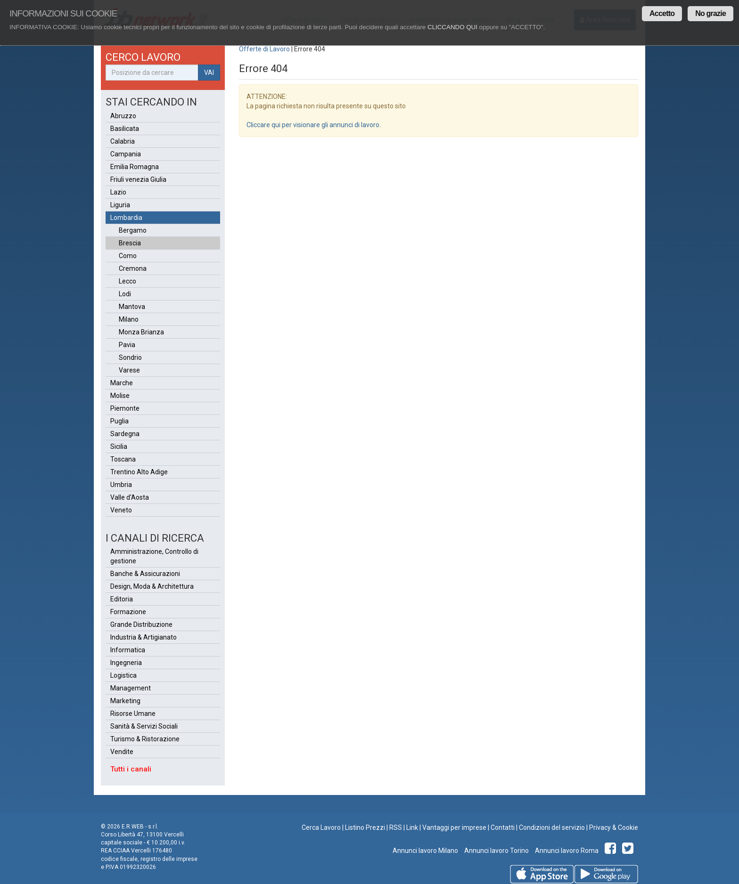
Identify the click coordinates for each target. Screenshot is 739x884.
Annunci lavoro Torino (496, 850)
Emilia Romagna (134, 166)
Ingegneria (126, 662)
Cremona (133, 268)
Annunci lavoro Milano (425, 850)
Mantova (132, 306)
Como (128, 256)
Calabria (122, 141)
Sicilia (118, 446)
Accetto (661, 13)
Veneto (121, 510)
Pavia (127, 345)
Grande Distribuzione (141, 624)
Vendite (121, 751)
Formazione (128, 612)
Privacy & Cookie (613, 827)
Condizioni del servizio (552, 827)
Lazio (118, 192)
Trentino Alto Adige (139, 472)
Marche (121, 383)
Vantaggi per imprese (454, 827)
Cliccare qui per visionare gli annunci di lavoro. (313, 125)
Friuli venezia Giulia (138, 179)
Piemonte (125, 408)
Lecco (127, 281)
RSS (395, 827)
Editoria (121, 599)
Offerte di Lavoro (264, 49)
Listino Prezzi (365, 827)
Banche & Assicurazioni (145, 573)
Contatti (503, 827)
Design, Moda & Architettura (152, 586)
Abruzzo (123, 116)
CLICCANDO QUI (452, 27)
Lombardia (126, 217)
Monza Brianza (141, 332)
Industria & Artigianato (143, 637)
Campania (125, 154)
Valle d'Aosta (129, 497)
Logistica (123, 675)
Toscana (123, 459)
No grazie (710, 13)
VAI (209, 72)
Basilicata (124, 128)
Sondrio (130, 357)
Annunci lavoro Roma (566, 850)
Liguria (120, 205)
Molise (120, 395)
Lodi (125, 294)
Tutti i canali (130, 769)
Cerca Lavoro (321, 827)
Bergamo (133, 230)
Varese (129, 370)
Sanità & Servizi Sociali (144, 726)
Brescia (130, 243)
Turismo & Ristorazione (145, 739)
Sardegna (125, 434)
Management (130, 688)
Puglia (119, 421)
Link (412, 827)
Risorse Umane (133, 713)
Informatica (127, 650)
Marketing (125, 701)
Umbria (121, 484)
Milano (129, 319)
